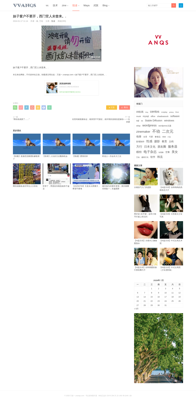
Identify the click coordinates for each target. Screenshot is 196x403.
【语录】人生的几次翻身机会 (57, 145)
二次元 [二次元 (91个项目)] (167, 131)
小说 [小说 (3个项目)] (169, 137)
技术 (55, 5)
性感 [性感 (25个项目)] (149, 141)
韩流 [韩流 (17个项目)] (160, 156)
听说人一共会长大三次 (116, 145)
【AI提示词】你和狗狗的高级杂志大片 (171, 179)
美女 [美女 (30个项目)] (175, 152)
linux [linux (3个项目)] (177, 112)
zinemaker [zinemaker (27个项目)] (143, 131)
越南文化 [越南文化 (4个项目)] (144, 157)
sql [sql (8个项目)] (137, 120)
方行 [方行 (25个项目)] (139, 146)
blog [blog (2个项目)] (146, 112)
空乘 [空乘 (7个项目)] (167, 152)
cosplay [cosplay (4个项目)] (164, 112)
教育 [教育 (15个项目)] (164, 141)
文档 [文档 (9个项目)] (171, 141)
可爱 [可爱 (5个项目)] (151, 137)
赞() (124, 107)
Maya (86, 5)
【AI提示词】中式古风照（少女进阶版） (171, 259)
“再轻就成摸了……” (21, 119)
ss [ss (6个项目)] (142, 120)
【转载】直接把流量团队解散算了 (27, 147)
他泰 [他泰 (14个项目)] (138, 136)
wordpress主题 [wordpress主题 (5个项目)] (164, 126)
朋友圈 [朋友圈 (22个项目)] (161, 146)
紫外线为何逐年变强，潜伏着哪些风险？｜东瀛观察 (116, 176)
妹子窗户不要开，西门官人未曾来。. (90, 75)
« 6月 (136, 309)
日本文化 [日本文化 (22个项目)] (150, 146)
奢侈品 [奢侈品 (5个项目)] (157, 137)
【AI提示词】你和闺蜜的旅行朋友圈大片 (146, 259)
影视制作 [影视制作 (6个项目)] (140, 141)
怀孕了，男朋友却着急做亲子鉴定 (57, 176)
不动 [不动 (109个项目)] (156, 131)
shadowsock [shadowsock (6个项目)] (163, 116)
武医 (96, 5)
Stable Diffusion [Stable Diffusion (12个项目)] (153, 120)
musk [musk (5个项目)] (138, 116)
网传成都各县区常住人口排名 (27, 175)
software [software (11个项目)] (174, 116)
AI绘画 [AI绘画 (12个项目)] (139, 112)
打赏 (111, 107)
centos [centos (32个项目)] (154, 111)
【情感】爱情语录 (86, 145)
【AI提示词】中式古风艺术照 (171, 232)
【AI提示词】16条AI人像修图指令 (146, 232)
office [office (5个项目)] (153, 116)
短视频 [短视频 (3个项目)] (161, 152)
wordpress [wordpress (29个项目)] (149, 125)
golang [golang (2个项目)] (171, 112)
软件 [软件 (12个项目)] (152, 157)
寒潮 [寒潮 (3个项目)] (164, 137)
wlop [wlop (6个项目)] (138, 126)
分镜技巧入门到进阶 (146, 178)
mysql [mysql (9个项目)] (146, 116)
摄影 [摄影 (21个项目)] (157, 141)
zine (64, 5)
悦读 (74, 5)
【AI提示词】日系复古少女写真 (171, 206)
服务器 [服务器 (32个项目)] (172, 146)
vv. (47, 5)
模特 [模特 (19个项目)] (139, 151)
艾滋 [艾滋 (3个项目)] (138, 157)
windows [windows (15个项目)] (169, 120)
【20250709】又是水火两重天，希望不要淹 (86, 176)
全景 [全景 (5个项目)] (145, 137)
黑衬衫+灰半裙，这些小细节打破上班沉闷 (146, 206)
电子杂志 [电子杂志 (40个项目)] (150, 152)
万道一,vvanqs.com (65, 75)
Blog (104, 5)
